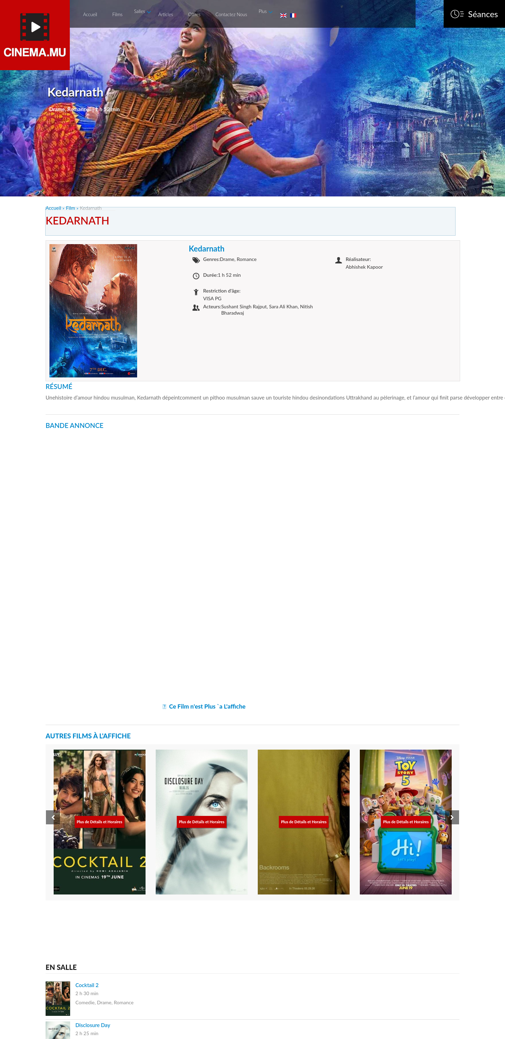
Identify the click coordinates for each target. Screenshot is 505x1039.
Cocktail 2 (87, 985)
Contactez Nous (231, 14)
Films (117, 14)
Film (70, 208)
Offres (194, 14)
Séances (483, 14)
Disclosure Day (92, 1025)
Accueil (90, 14)
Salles (139, 11)
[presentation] (53, 817)
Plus (262, 11)
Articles (165, 14)
